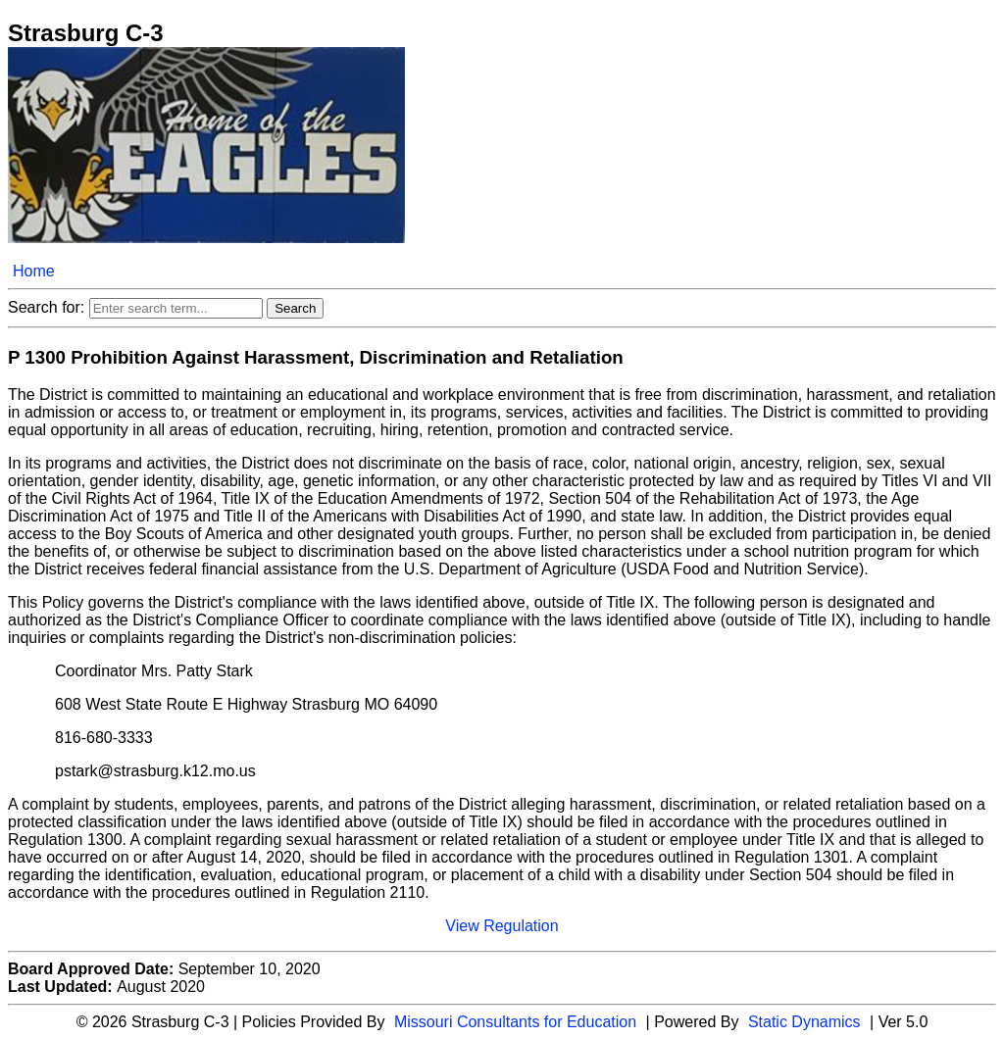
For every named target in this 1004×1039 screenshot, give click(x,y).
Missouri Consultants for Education (515, 1022)
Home (34, 271)
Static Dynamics (804, 1022)
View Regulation (501, 925)
